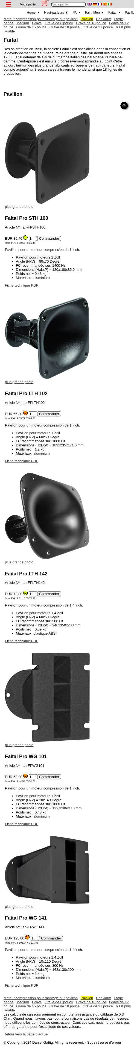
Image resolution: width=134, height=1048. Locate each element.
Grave (37, 23)
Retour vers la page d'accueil (26, 1034)
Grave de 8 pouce (59, 23)
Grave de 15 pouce (31, 27)
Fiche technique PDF (21, 285)
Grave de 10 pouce (91, 23)
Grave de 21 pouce (98, 27)
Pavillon (87, 19)
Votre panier (28, 4)
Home (33, 12)
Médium (22, 23)
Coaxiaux (103, 19)
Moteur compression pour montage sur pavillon (41, 19)
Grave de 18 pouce (64, 27)
